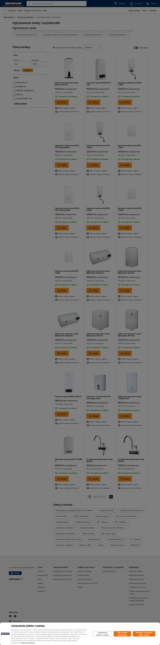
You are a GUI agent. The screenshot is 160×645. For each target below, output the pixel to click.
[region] (80, 633)
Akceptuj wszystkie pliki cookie (144, 633)
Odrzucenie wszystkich (122, 633)
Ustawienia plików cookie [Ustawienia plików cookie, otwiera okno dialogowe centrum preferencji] (102, 633)
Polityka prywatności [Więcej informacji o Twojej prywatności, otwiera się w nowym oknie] (28, 643)
